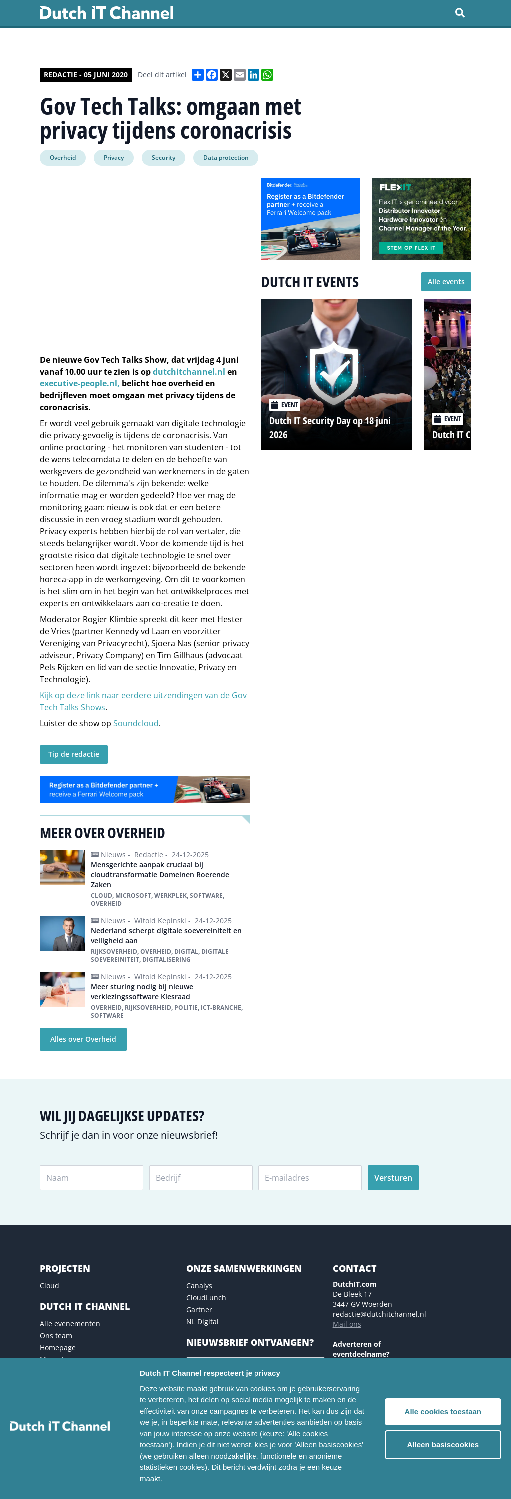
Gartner (199, 1309)
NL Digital (202, 1321)
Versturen (393, 1177)
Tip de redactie (73, 754)
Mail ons (347, 1324)
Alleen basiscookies (443, 1444)
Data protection (226, 157)
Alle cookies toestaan (443, 1411)
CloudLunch (206, 1297)
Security (163, 157)
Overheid (63, 157)
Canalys (199, 1285)
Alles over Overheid (83, 1039)
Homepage (58, 1347)
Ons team (56, 1335)
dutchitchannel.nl (189, 371)
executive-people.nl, (80, 383)
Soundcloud (136, 723)
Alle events (446, 281)
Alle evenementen (70, 1323)
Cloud (49, 1285)
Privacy (114, 157)
